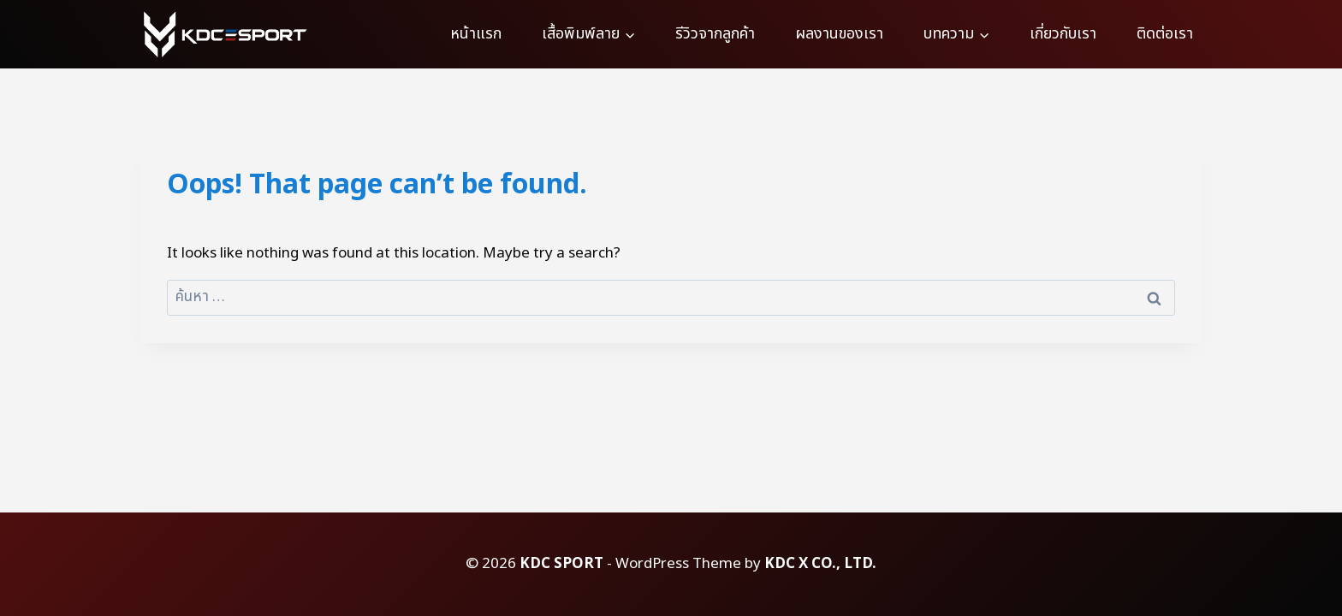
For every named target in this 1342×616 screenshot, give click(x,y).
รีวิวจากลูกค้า (715, 33)
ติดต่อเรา (1165, 33)
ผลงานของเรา (839, 33)
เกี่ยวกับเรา (1063, 33)
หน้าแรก (476, 33)
